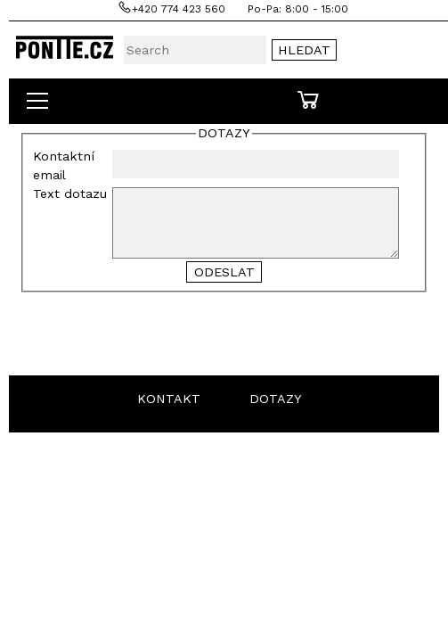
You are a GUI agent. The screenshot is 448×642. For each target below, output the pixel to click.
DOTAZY (275, 398)
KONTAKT (168, 398)
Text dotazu (70, 193)
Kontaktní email (63, 165)
